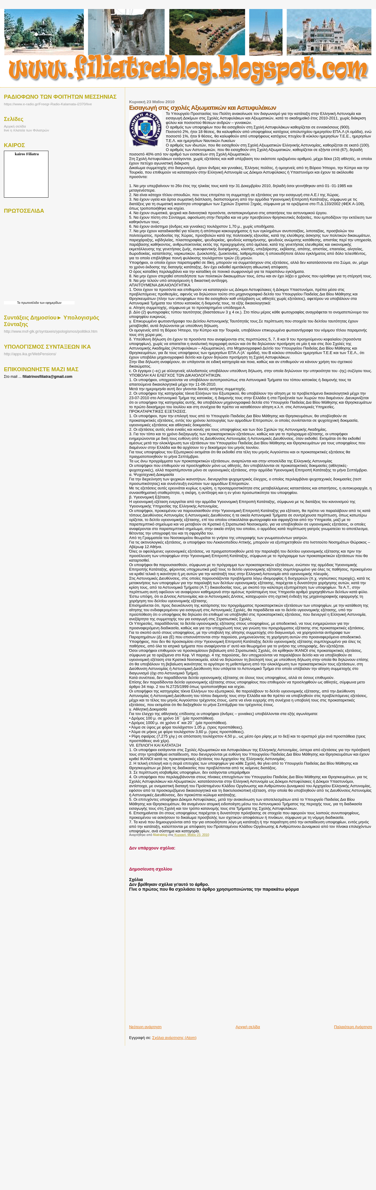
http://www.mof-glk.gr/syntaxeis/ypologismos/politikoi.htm (50, 331)
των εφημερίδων (50, 302)
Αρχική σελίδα (248, 1027)
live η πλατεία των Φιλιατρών (26, 130)
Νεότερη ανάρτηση (145, 1027)
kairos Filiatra (27, 154)
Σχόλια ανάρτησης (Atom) (174, 1037)
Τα (19, 302)
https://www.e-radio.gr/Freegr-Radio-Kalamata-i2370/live (48, 104)
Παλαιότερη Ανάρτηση (353, 1027)
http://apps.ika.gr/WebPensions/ (30, 354)
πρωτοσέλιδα (30, 302)
